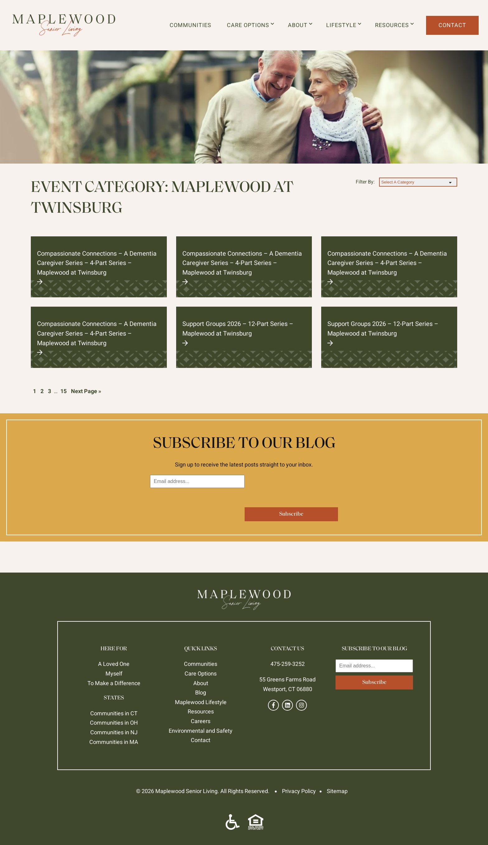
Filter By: (365, 182)
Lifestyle (344, 25)
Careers (200, 721)
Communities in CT (114, 713)
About (300, 25)
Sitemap (337, 791)
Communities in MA (113, 742)
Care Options (250, 25)
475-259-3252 (287, 664)
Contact (452, 25)
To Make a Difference (113, 683)
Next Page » (86, 391)
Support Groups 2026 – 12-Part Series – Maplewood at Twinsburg (244, 333)
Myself (114, 673)
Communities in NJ (114, 732)
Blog (200, 692)
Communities (190, 25)
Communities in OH (114, 722)
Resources (394, 25)
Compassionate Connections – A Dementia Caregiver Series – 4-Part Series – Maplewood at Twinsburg (99, 267)
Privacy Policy (299, 791)
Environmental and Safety (200, 730)
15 (63, 391)
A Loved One (113, 664)
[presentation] (197, 503)
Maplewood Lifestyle (201, 702)
